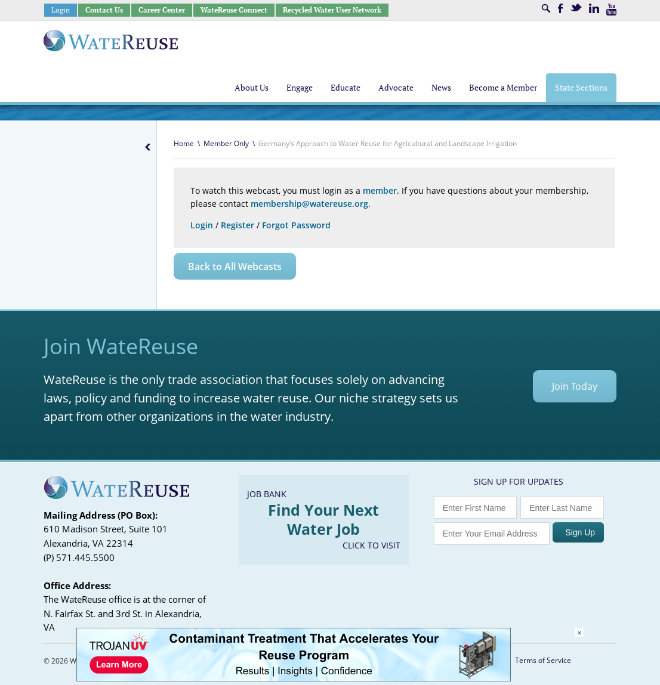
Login (60, 9)
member (380, 190)
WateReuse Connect (234, 9)
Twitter (576, 7)
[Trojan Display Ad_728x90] (293, 678)
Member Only (226, 143)
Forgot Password (296, 225)
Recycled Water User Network (332, 9)
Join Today (574, 386)
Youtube (611, 10)
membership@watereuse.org (309, 203)
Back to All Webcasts (235, 266)
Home (184, 143)
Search (546, 8)
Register (237, 225)
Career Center (161, 9)
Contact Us (104, 9)
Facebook (560, 8)
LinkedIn (594, 8)
